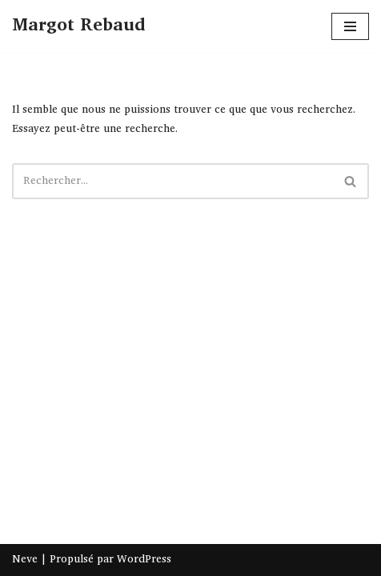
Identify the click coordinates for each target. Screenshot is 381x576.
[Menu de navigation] (350, 26)
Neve (25, 559)
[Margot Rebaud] (78, 26)
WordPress (144, 559)
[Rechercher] (172, 181)
